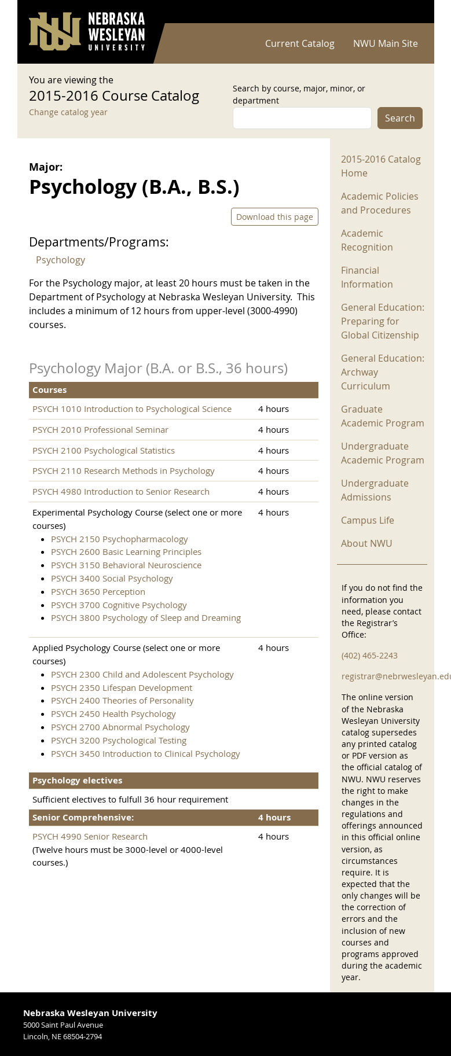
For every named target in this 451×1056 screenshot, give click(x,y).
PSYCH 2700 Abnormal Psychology (120, 727)
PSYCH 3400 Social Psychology (112, 578)
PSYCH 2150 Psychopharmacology (119, 538)
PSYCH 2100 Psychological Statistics (103, 450)
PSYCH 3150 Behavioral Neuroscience (126, 565)
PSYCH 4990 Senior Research (90, 836)
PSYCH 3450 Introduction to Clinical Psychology (145, 753)
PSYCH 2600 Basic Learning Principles (126, 551)
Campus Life (367, 520)
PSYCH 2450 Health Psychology (113, 713)
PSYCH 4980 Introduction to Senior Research (121, 491)
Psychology (60, 259)
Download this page (274, 216)
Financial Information (367, 277)
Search (400, 118)
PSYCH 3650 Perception (98, 591)
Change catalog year (68, 111)
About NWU (367, 543)
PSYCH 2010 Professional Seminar (100, 429)
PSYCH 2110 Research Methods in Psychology (123, 470)
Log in (407, 11)
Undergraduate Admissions (375, 490)
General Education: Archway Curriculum (382, 372)
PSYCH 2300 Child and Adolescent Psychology (142, 674)
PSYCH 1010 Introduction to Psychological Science (132, 408)
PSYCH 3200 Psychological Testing (118, 740)
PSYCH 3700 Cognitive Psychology (119, 604)
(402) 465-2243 (370, 655)
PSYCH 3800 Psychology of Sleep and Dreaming (146, 617)
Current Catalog (300, 43)
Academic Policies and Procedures (380, 203)
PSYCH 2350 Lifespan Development (121, 687)
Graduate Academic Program (382, 416)
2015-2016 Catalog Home (381, 166)
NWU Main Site (385, 43)
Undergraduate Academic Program (382, 453)
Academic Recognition (367, 240)
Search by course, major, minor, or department (299, 94)
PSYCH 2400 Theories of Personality (122, 700)
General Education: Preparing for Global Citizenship (382, 321)
